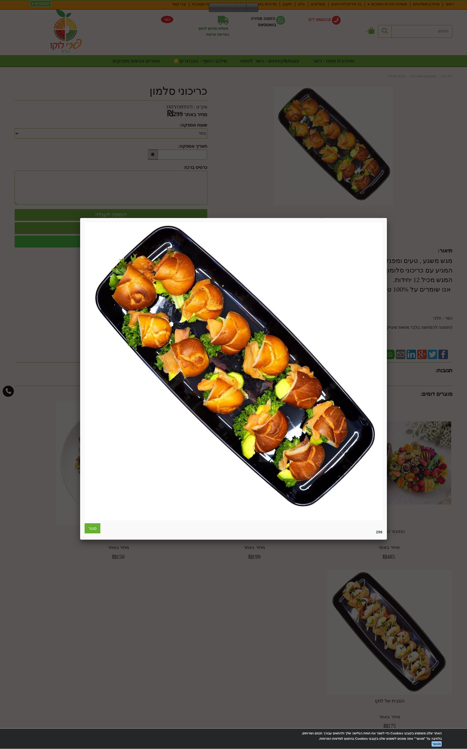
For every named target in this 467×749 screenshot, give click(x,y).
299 (379, 532)
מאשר (436, 744)
